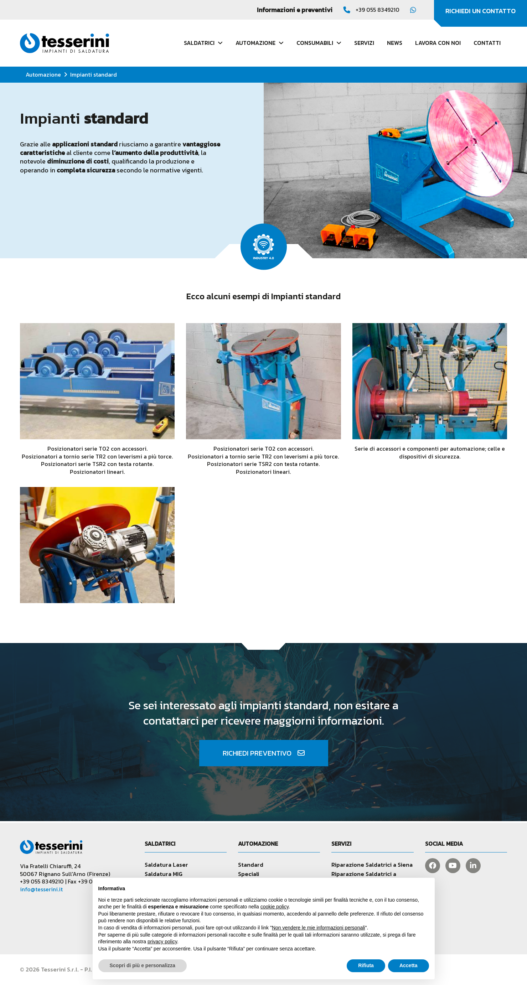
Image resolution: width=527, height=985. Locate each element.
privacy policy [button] (162, 941)
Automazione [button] (260, 42)
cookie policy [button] (274, 906)
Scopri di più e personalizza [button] (142, 965)
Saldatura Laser (166, 864)
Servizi (364, 42)
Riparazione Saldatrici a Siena (372, 864)
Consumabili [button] (318, 42)
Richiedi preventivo (264, 753)
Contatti (487, 42)
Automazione (43, 74)
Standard (250, 864)
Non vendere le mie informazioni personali (318, 927)
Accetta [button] (408, 965)
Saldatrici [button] (203, 42)
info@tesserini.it (41, 889)
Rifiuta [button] (366, 965)
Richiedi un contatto (480, 11)
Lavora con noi (438, 42)
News (394, 42)
